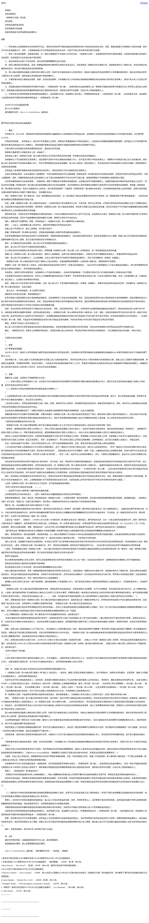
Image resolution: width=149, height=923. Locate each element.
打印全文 (144, 3)
